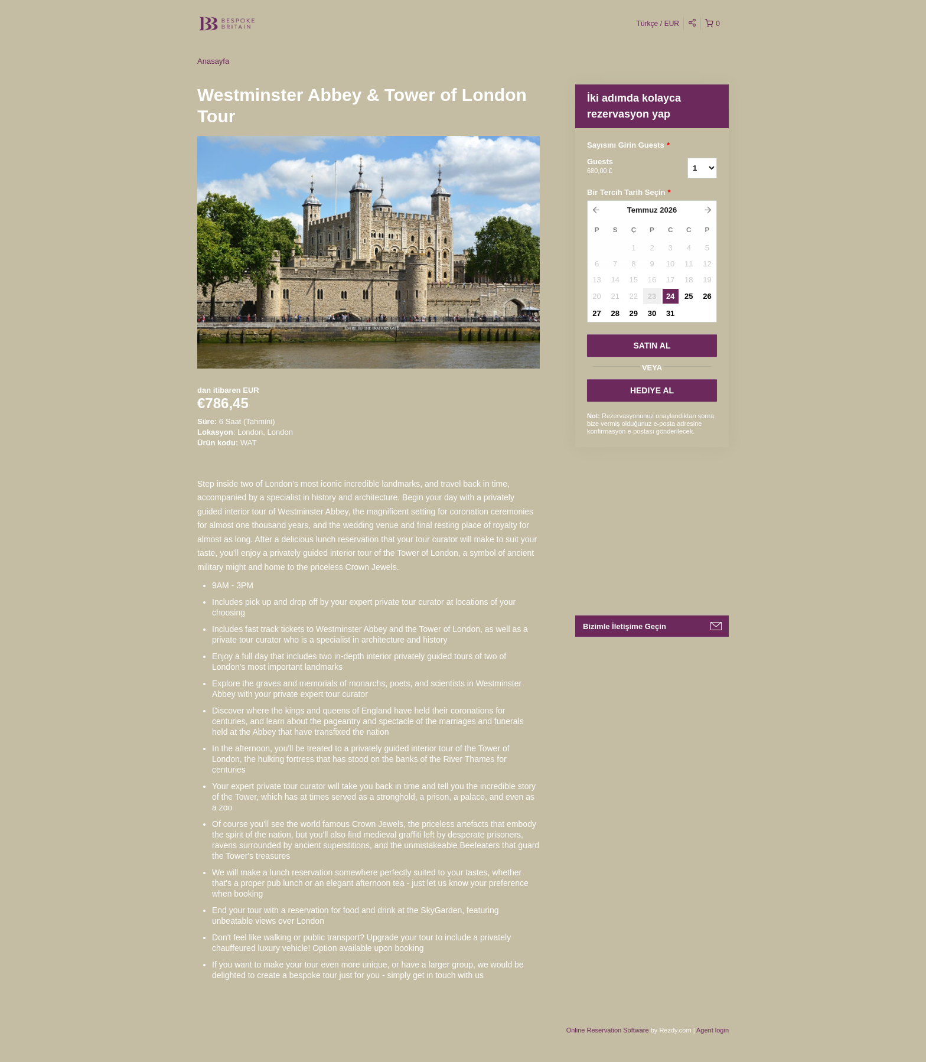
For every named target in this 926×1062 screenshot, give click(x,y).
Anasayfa (213, 61)
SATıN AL (652, 345)
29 (634, 313)
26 (707, 296)
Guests (622, 166)
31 (670, 313)
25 (688, 296)
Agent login (712, 1030)
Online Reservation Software (607, 1030)
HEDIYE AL (652, 390)
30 (652, 313)
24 (670, 296)
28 (615, 313)
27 (596, 313)
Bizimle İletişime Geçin (624, 626)
